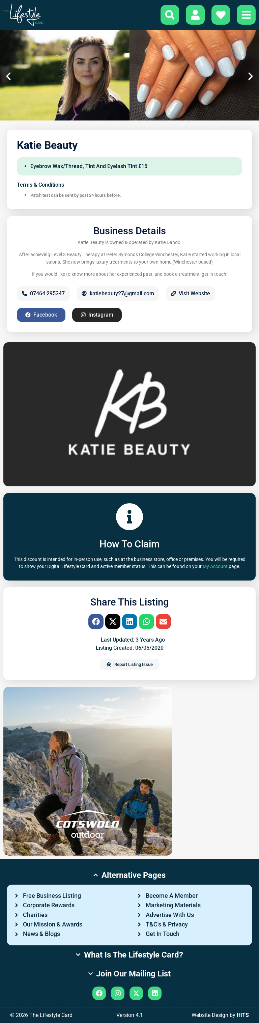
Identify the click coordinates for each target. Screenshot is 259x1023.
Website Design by (220, 1015)
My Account (215, 567)
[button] (8, 76)
